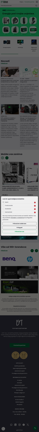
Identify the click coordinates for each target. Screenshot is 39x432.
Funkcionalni (9, 205)
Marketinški (8, 212)
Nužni (6, 202)
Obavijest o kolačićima (17, 218)
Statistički (8, 209)
